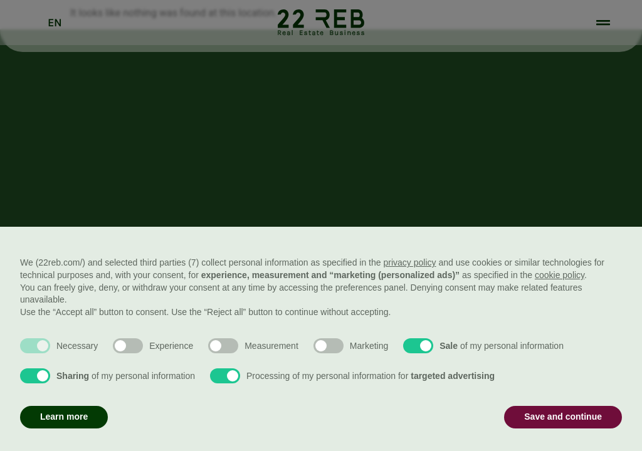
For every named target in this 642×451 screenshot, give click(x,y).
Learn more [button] (64, 417)
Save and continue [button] (563, 417)
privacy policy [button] (409, 262)
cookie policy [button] (559, 275)
